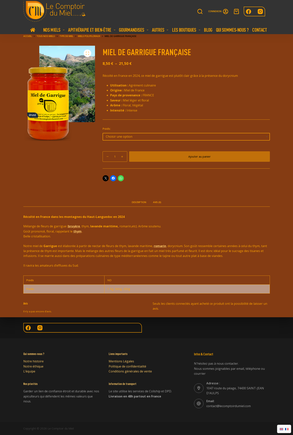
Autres (160, 30)
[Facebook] (248, 11)
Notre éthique (33, 366)
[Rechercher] (200, 11)
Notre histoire (33, 361)
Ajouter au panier (199, 156)
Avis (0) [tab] (157, 202)
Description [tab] (139, 202)
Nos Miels (54, 30)
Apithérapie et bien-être (92, 30)
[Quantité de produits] (115, 156)
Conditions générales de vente (130, 371)
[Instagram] (260, 11)
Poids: (107, 128)
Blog (208, 30)
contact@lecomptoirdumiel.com (228, 406)
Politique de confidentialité (127, 366)
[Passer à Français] (286, 428)
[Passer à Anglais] (281, 428)
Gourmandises (134, 30)
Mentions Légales (121, 361)
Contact (259, 30)
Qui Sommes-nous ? (232, 30)
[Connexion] (218, 11)
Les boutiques (186, 30)
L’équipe (29, 371)
